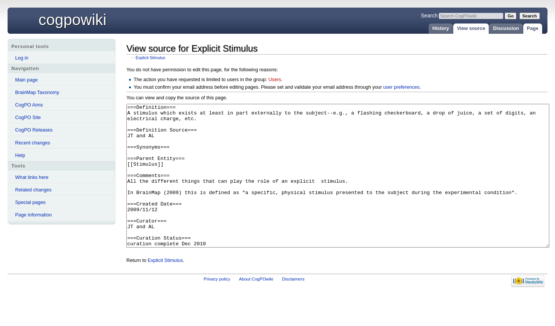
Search (429, 16)
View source (471, 28)
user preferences (401, 87)
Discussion (506, 28)
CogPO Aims (29, 105)
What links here (31, 177)
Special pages (30, 202)
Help (20, 155)
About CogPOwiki (256, 307)
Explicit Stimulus (150, 57)
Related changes (33, 190)
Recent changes (32, 143)
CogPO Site (28, 117)
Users (275, 79)
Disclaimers (293, 307)
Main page (26, 80)
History (440, 28)
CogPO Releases (34, 130)
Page (533, 28)
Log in (21, 58)
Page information (33, 215)
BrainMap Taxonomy (37, 92)
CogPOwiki (73, 19)
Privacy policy (217, 307)
